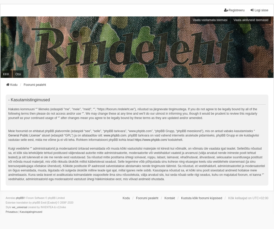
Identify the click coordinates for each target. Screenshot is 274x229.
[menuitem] (12, 212)
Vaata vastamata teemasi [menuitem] (210, 20)
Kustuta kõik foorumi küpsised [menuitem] (201, 198)
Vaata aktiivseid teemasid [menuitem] (251, 20)
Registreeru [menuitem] (234, 10)
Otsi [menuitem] (18, 74)
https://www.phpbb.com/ (151, 140)
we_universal (19, 207)
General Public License (24, 135)
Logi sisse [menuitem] (259, 10)
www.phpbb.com (115, 135)
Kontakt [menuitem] (169, 198)
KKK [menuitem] (6, 74)
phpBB (20, 198)
